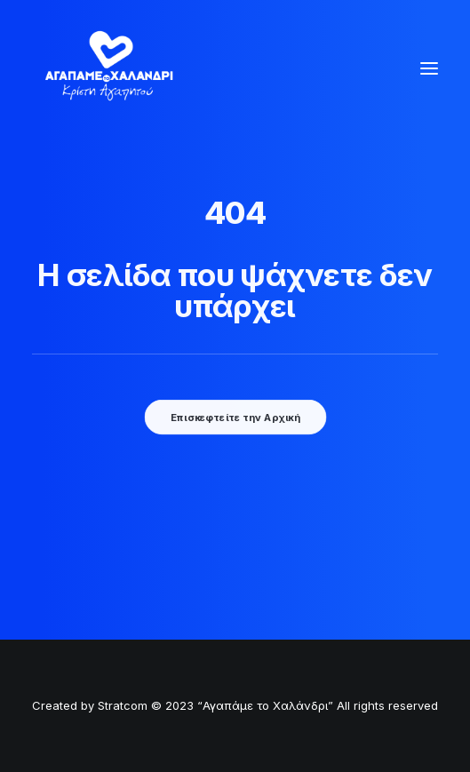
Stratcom (122, 705)
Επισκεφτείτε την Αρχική (235, 417)
